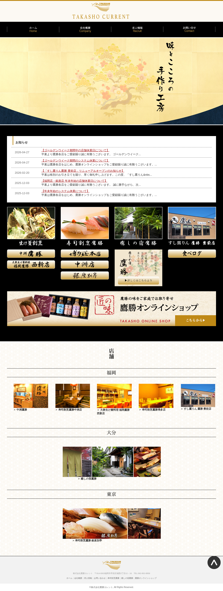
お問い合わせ (100, 578)
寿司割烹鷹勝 (113, 578)
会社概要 (78, 578)
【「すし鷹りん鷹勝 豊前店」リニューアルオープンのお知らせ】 (82, 170)
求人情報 (88, 578)
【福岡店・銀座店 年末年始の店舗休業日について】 (74, 180)
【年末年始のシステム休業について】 (65, 191)
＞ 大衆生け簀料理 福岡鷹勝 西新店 (114, 410)
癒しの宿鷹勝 (127, 578)
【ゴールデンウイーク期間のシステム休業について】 (75, 160)
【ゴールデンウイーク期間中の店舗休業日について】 (75, 150)
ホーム (69, 578)
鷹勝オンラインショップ (146, 578)
